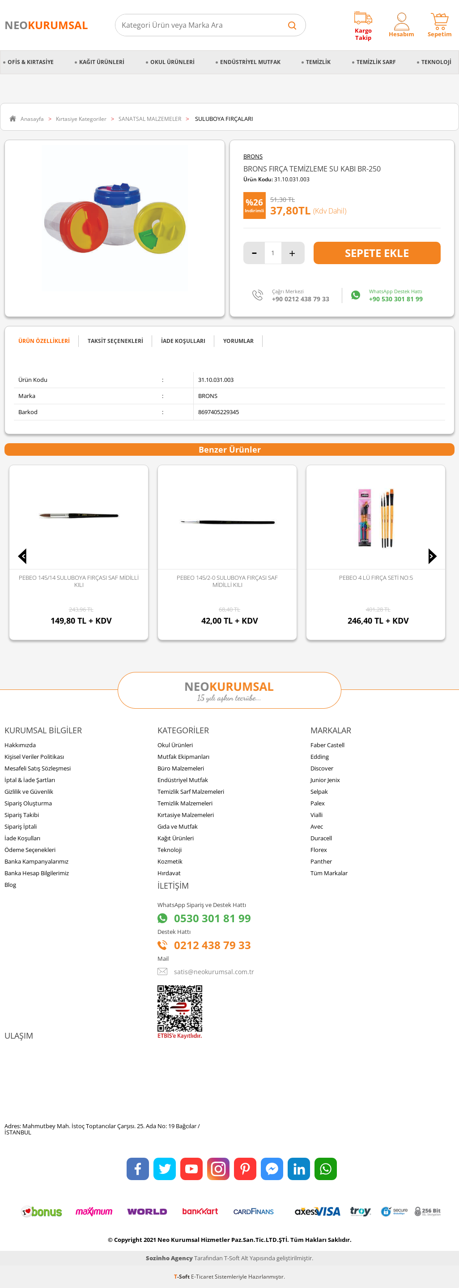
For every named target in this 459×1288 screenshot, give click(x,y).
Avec (316, 826)
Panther (321, 861)
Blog (10, 884)
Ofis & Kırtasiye (31, 62)
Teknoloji (436, 62)
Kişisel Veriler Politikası (34, 756)
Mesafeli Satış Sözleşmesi (37, 768)
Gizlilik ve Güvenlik (28, 791)
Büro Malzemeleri (180, 768)
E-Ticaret (202, 1276)
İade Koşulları (22, 838)
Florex (318, 849)
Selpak (319, 791)
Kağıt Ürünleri (101, 62)
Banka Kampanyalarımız (36, 861)
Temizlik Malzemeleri (184, 803)
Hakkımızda (20, 745)
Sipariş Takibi (21, 814)
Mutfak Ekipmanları (183, 756)
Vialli (316, 814)
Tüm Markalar (329, 873)
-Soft (182, 1276)
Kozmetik (170, 861)
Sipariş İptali (20, 826)
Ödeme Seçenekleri (29, 849)
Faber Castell (327, 745)
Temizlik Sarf (376, 62)
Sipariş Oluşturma (28, 803)
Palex (317, 803)
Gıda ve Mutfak (177, 826)
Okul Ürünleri (172, 62)
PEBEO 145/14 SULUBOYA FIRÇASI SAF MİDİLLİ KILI (79, 581)
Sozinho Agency (169, 1258)
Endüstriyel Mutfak (250, 62)
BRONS (253, 156)
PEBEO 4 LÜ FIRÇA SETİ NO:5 (376, 577)
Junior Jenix (325, 779)
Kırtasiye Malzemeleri (185, 814)
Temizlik (318, 62)
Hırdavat (169, 873)
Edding (319, 756)
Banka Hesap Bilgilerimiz (36, 873)
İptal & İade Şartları (29, 779)
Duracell (321, 838)
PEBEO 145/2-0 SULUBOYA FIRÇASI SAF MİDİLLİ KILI (227, 581)
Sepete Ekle (377, 252)
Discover (321, 768)
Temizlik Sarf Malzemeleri (190, 791)
